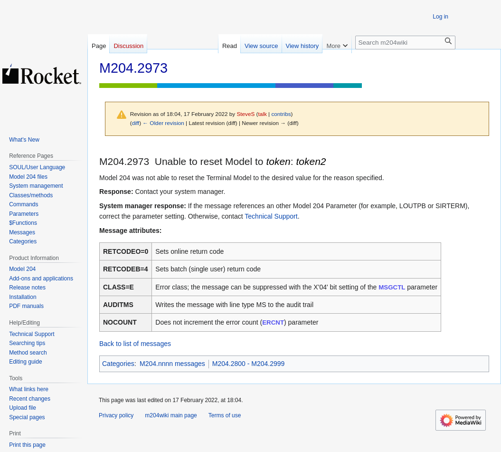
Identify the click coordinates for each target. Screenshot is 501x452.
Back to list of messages (135, 343)
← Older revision (163, 123)
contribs (281, 114)
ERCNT (273, 322)
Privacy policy (116, 415)
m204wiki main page (171, 415)
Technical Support (271, 216)
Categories (118, 363)
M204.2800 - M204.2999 (248, 363)
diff (135, 123)
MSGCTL (391, 287)
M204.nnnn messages (172, 363)
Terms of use (224, 415)
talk (262, 114)
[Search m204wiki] (405, 42)
